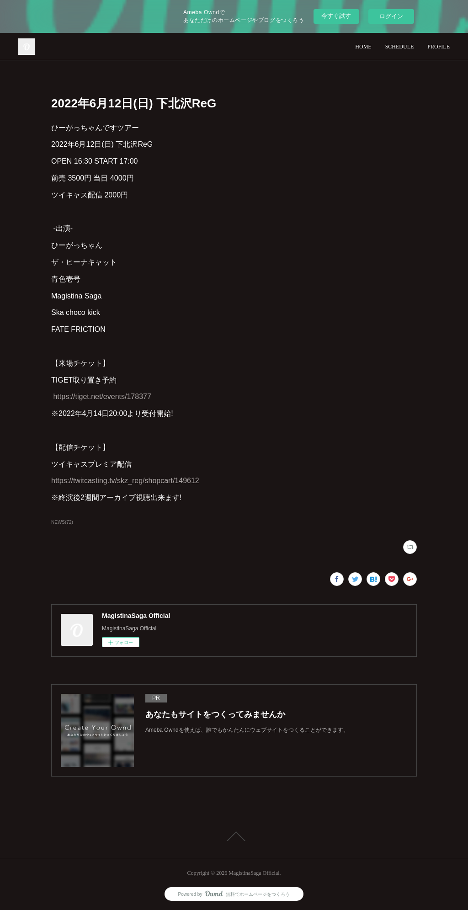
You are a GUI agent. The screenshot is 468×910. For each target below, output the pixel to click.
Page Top (234, 836)
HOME (363, 46)
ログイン (391, 16)
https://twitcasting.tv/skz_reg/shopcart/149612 (125, 480)
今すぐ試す (336, 15)
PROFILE (438, 46)
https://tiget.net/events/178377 (102, 396)
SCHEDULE (399, 46)
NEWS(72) (62, 522)
